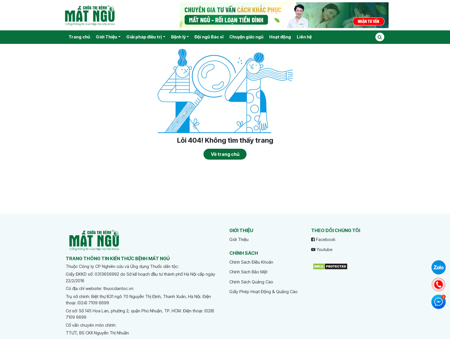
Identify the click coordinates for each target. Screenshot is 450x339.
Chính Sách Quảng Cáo (251, 282)
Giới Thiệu (106, 37)
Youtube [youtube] (322, 249)
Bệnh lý (178, 37)
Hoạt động (280, 37)
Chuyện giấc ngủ (246, 37)
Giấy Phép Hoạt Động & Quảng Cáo (263, 291)
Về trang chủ (225, 154)
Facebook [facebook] (323, 239)
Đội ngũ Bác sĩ (209, 37)
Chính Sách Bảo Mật (248, 272)
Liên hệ (304, 37)
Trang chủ (79, 37)
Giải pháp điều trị (144, 37)
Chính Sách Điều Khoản (251, 262)
